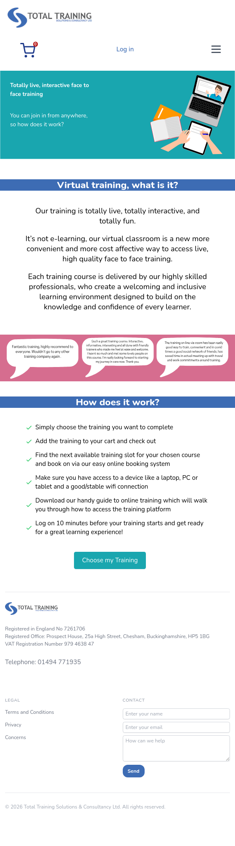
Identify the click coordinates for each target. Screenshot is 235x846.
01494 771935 (59, 662)
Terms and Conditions (29, 712)
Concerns (15, 737)
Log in (125, 49)
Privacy (13, 724)
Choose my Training (110, 560)
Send (134, 771)
